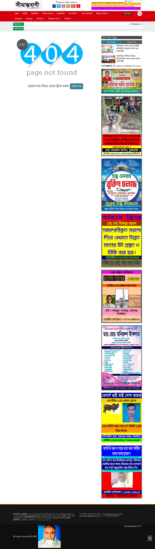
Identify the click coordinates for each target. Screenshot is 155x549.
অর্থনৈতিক (34, 13)
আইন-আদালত (47, 13)
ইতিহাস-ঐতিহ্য (102, 13)
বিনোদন (68, 19)
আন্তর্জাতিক (61, 13)
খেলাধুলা (29, 19)
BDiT (139, 526)
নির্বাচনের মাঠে (54, 19)
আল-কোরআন (87, 13)
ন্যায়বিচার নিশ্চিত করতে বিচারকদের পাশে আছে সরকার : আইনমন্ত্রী (128, 58)
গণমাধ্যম (40, 19)
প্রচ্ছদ (17, 13)
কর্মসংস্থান (18, 19)
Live (127, 13)
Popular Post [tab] (131, 42)
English (128, 1)
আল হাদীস (73, 13)
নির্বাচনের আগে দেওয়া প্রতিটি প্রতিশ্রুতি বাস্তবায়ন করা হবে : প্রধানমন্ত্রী (127, 48)
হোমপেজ (76, 86)
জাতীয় (24, 13)
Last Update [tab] (111, 42)
